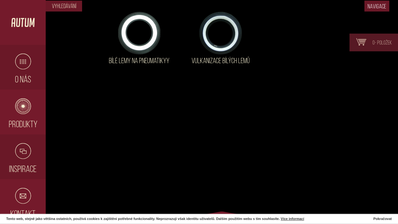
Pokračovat (382, 219)
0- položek (372, 42)
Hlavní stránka (23, 22)
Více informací (292, 219)
